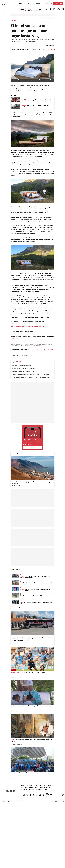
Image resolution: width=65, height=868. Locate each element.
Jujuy (29, 9)
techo (30, 355)
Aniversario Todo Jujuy (41, 790)
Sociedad (31, 787)
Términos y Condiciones (41, 795)
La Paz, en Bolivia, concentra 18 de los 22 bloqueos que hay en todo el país (30, 377)
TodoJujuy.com (16, 324)
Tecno (36, 787)
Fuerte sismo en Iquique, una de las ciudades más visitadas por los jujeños (30, 374)
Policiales (29, 10)
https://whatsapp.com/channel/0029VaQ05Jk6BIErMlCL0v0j (27, 326)
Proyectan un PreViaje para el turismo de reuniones (25, 368)
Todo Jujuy (13, 18)
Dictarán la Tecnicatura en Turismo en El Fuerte (24, 371)
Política (40, 9)
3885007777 (15, 339)
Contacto (59, 795)
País (35, 9)
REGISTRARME (59, 3)
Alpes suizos (24, 355)
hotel (18, 355)
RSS (55, 795)
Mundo (45, 9)
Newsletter (37, 10)
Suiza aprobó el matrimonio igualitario (21, 365)
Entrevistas (47, 787)
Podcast (41, 787)
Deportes (42, 785)
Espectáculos (23, 790)
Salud (26, 787)
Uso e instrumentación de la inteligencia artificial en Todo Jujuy (49, 795)
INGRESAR (49, 3)
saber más (32, 447)
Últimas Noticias (22, 9)
